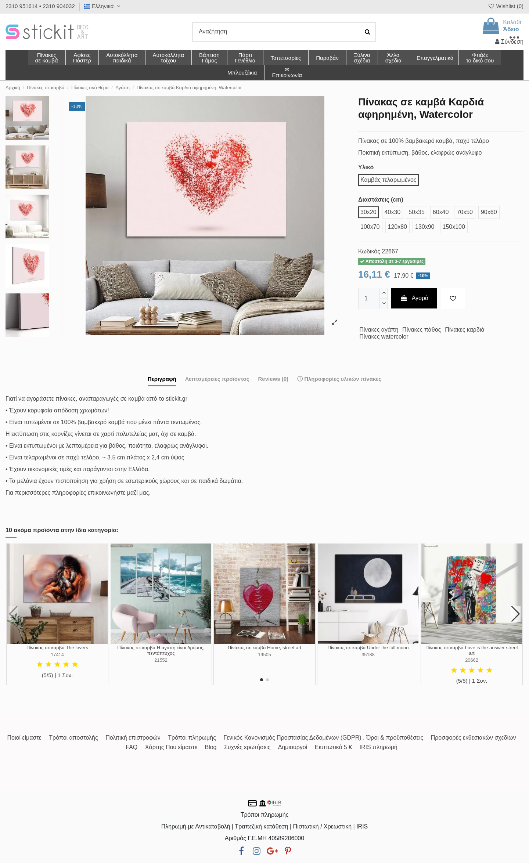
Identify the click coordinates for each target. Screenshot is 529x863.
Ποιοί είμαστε (24, 737)
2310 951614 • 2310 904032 (40, 6)
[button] (393, 57)
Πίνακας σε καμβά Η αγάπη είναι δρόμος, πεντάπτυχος (160, 650)
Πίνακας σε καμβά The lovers (57, 647)
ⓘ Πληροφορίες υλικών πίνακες (339, 379)
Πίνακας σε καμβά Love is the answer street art (471, 650)
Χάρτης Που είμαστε (171, 747)
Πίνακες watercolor (383, 336)
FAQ (131, 747)
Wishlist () (505, 6)
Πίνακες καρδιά (465, 329)
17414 (57, 654)
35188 (368, 654)
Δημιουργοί (292, 747)
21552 (161, 660)
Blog (210, 747)
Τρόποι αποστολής (73, 737)
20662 (471, 660)
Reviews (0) (273, 379)
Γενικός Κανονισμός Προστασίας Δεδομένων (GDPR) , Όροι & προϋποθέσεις (323, 737)
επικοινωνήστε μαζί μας (118, 493)
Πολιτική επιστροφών (133, 737)
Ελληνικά (103, 6)
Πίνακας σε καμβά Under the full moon (368, 647)
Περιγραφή (162, 379)
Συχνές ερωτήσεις (247, 747)
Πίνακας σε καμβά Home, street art (265, 647)
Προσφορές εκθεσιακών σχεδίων (473, 737)
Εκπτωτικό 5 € (333, 747)
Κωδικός (369, 251)
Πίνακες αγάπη (378, 329)
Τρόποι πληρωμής (192, 737)
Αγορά (414, 298)
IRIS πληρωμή (378, 747)
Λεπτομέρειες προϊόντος (217, 379)
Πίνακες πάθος (421, 329)
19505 (264, 654)
